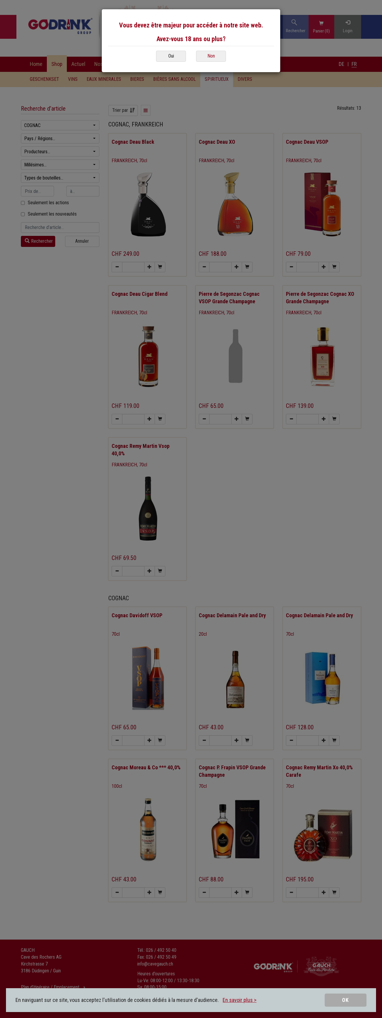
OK (345, 1000)
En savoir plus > (239, 1000)
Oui (171, 56)
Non (211, 56)
